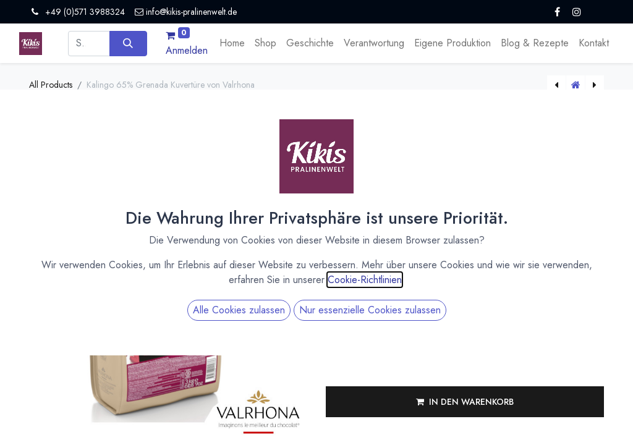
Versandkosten (443, 192)
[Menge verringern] (449, 271)
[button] (465, 401)
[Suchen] (128, 43)
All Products (50, 84)
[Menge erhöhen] (449, 261)
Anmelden (187, 50)
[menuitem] (232, 43)
